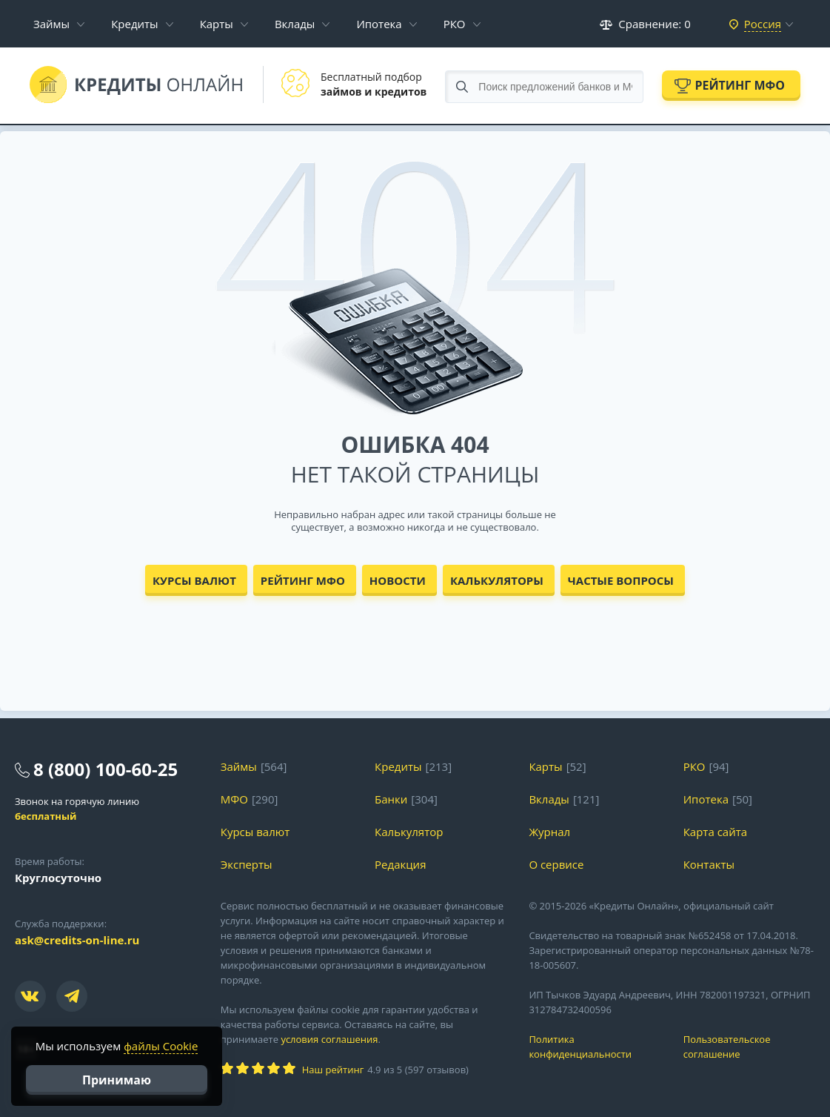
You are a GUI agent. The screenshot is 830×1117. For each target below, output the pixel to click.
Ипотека (378, 23)
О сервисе (556, 864)
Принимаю (116, 1080)
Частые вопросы (621, 580)
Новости (397, 580)
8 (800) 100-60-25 (105, 769)
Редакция (400, 864)
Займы (51, 23)
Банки (391, 799)
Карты (216, 23)
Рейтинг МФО (740, 85)
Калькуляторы (496, 580)
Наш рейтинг (333, 1069)
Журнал (549, 831)
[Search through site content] (544, 86)
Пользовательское (749, 1047)
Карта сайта (715, 831)
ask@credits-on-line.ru (77, 939)
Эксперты (246, 864)
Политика (594, 1047)
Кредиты (134, 23)
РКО (455, 23)
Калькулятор (409, 831)
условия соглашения (329, 1039)
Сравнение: (645, 23)
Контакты (708, 864)
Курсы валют (194, 580)
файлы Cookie (161, 1045)
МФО (234, 799)
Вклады (295, 23)
